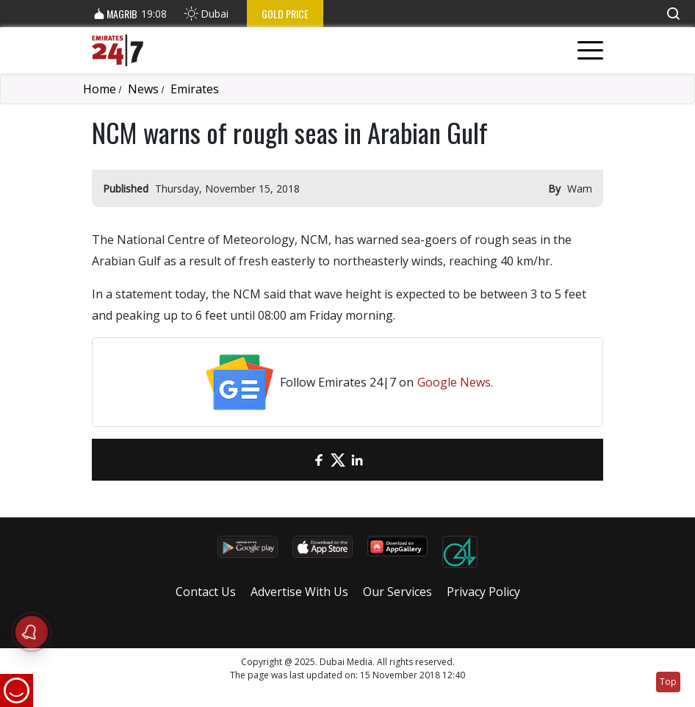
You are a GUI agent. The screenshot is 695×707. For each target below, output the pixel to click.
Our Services (397, 592)
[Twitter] (338, 459)
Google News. (455, 382)
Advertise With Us (299, 592)
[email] (299, 459)
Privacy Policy (483, 592)
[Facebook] (318, 459)
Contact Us (206, 592)
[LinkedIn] (357, 459)
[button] (673, 13)
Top (668, 681)
